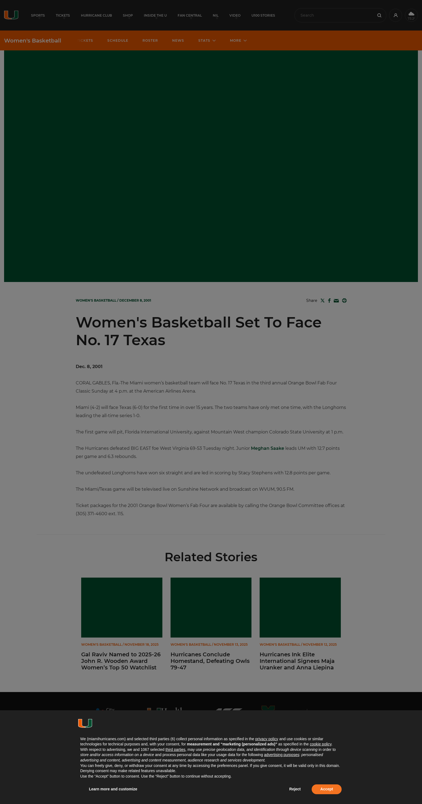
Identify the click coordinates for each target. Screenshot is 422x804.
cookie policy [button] (320, 744)
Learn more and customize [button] (113, 789)
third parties (175, 749)
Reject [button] (295, 789)
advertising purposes (281, 755)
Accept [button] (326, 789)
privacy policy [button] (266, 739)
